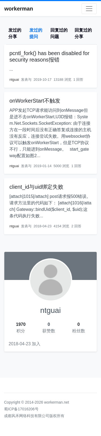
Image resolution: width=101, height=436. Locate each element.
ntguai (14, 79)
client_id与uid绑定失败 (36, 187)
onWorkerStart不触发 (34, 101)
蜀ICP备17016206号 (21, 409)
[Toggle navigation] (89, 8)
